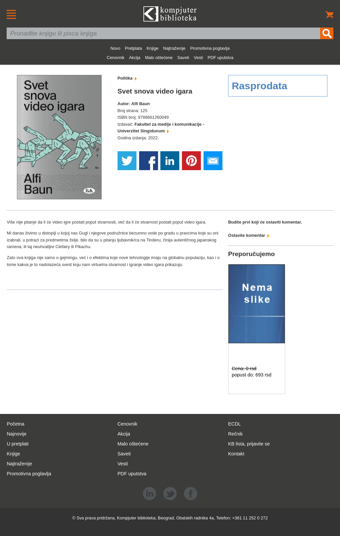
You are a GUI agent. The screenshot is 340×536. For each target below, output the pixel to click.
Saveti (183, 57)
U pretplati (18, 443)
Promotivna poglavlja (210, 48)
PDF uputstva (220, 57)
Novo (115, 48)
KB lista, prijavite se (249, 443)
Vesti (198, 57)
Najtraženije (174, 48)
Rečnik (235, 433)
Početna (15, 424)
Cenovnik (115, 57)
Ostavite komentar (248, 235)
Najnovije (16, 433)
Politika (127, 78)
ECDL (234, 424)
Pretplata (133, 48)
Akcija (134, 57)
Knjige (153, 48)
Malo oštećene (159, 57)
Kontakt (236, 453)
